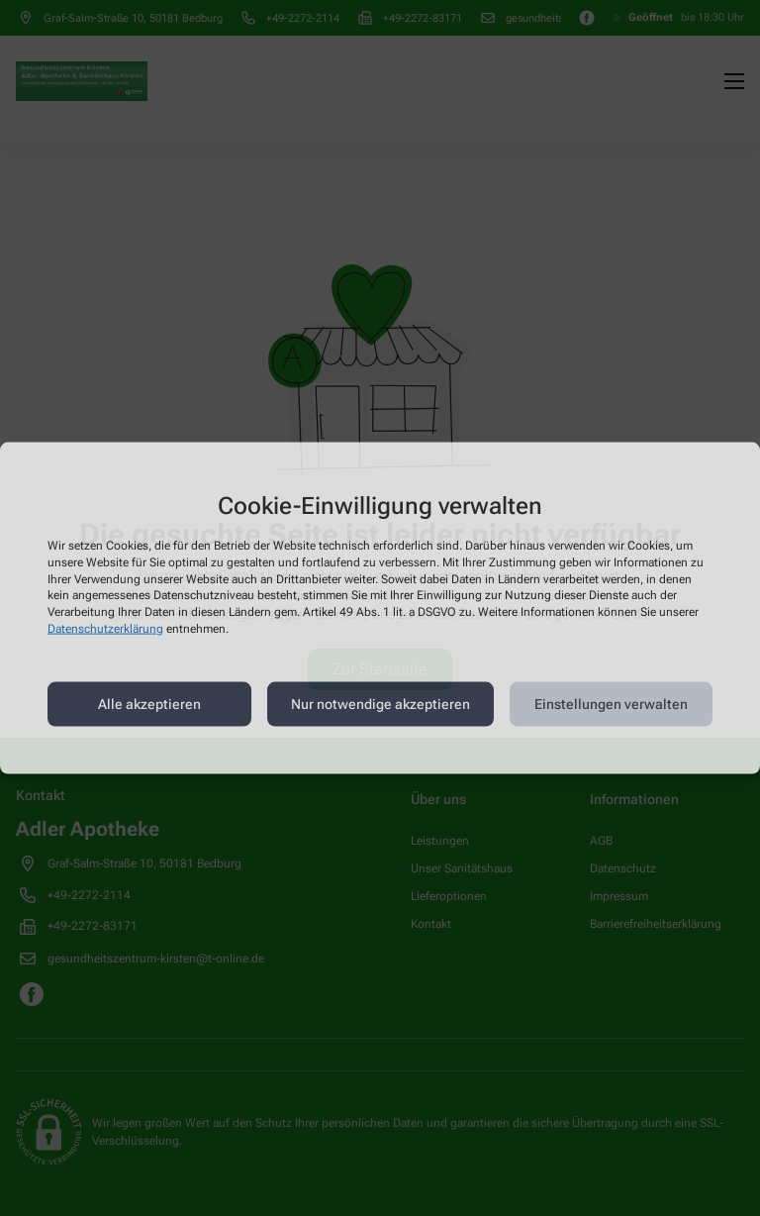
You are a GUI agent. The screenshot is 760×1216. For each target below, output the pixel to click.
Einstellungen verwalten (611, 704)
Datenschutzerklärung (105, 629)
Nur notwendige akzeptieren (380, 704)
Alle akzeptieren (149, 704)
